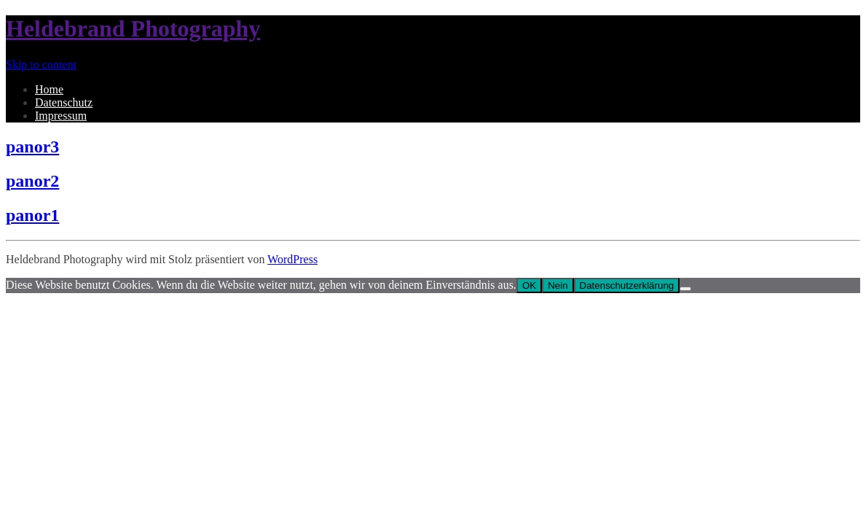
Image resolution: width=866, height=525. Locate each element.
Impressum (61, 115)
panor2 (32, 180)
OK (529, 285)
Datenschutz (63, 102)
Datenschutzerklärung (627, 285)
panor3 (32, 146)
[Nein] (685, 289)
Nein (557, 285)
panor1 (32, 215)
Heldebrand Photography (133, 28)
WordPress (292, 259)
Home (49, 89)
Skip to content (41, 64)
